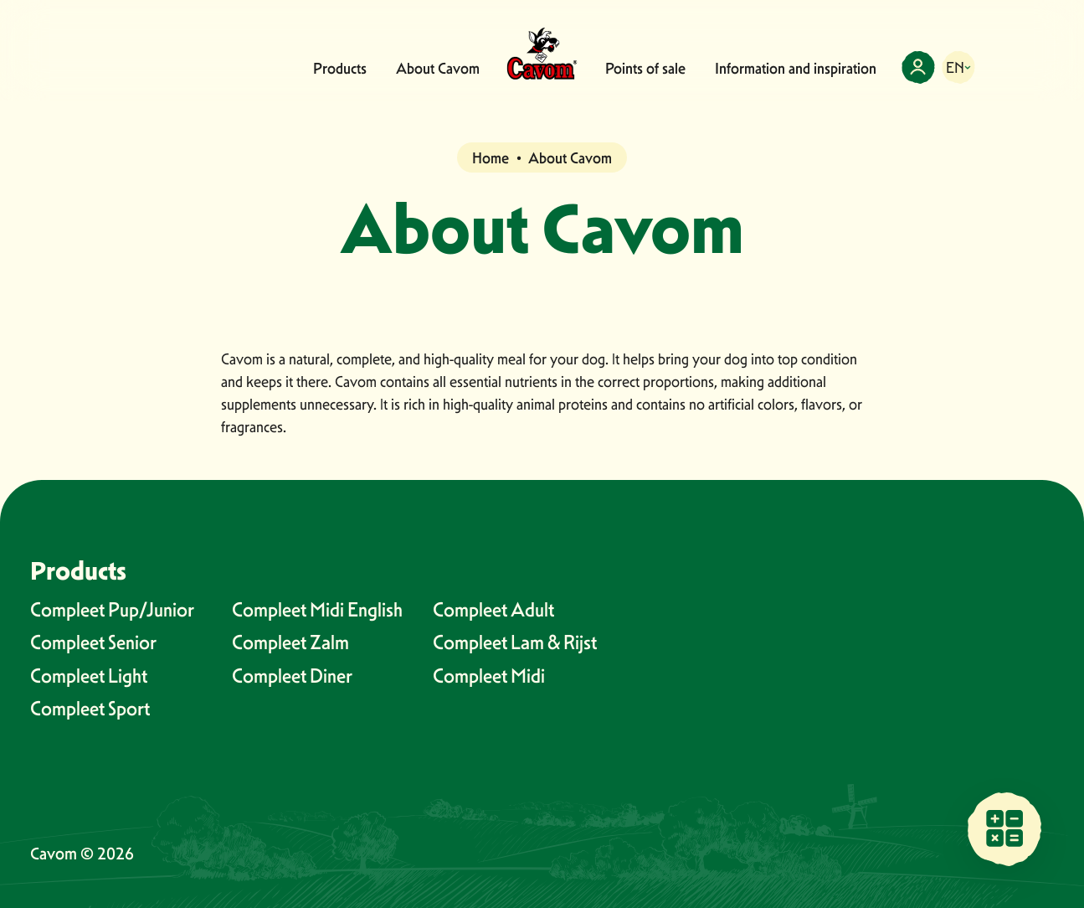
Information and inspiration (795, 68)
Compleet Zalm (290, 642)
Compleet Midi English (317, 609)
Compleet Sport (90, 708)
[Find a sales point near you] (1004, 828)
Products (340, 68)
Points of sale (645, 68)
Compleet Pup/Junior (112, 609)
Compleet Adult (493, 609)
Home (490, 158)
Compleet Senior (93, 642)
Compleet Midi (489, 675)
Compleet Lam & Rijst (515, 642)
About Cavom (438, 68)
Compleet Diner (292, 675)
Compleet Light (88, 675)
